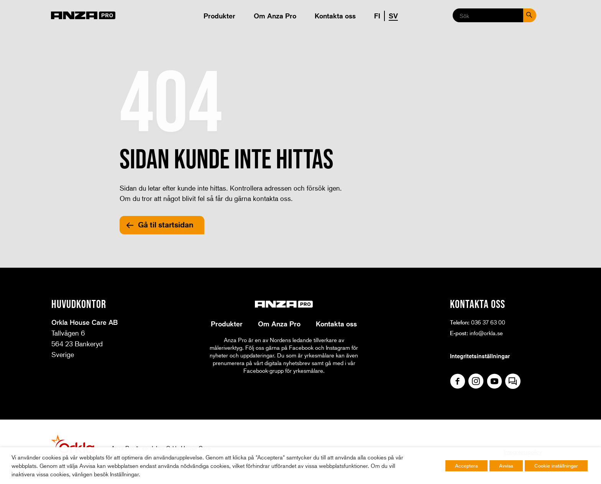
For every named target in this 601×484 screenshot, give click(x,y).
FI (377, 16)
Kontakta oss (335, 16)
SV (393, 16)
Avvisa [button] (506, 466)
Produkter (219, 16)
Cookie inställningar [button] (556, 466)
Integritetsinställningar (480, 355)
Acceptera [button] (466, 466)
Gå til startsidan (166, 224)
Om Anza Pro (275, 16)
